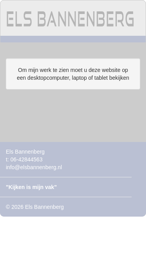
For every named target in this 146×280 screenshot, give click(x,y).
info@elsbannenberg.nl (34, 167)
